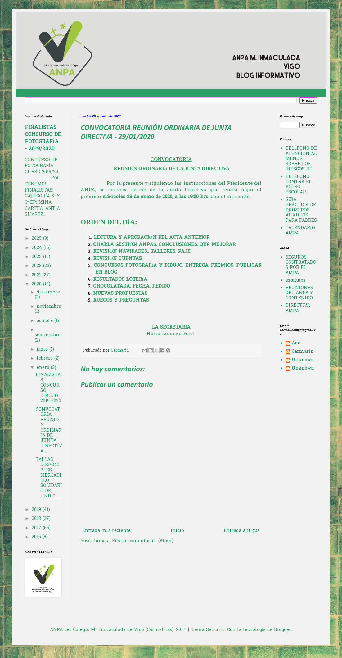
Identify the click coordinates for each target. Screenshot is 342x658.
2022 (37, 266)
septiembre (48, 335)
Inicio (177, 531)
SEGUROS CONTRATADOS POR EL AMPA (301, 265)
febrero (45, 358)
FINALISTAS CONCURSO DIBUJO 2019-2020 (48, 388)
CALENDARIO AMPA (300, 231)
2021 (37, 275)
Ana (296, 344)
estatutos (295, 280)
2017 (37, 528)
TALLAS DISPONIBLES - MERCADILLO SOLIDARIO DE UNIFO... (49, 478)
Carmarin (303, 352)
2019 (37, 509)
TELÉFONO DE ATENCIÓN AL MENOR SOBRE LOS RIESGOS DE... (301, 159)
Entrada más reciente (106, 531)
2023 (37, 257)
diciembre (48, 292)
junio (43, 349)
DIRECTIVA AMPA (298, 308)
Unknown (303, 360)
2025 (37, 238)
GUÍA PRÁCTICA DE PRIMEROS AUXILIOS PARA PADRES (301, 210)
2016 (37, 537)
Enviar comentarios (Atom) (142, 541)
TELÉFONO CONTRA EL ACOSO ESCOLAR (299, 185)
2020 (37, 284)
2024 (37, 248)
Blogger (282, 630)
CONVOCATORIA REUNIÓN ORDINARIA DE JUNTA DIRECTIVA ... (49, 430)
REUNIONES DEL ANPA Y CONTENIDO (299, 293)
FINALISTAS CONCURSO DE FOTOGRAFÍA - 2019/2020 (43, 138)
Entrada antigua (242, 531)
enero (44, 368)
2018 (37, 518)
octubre (45, 321)
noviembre (49, 306)
